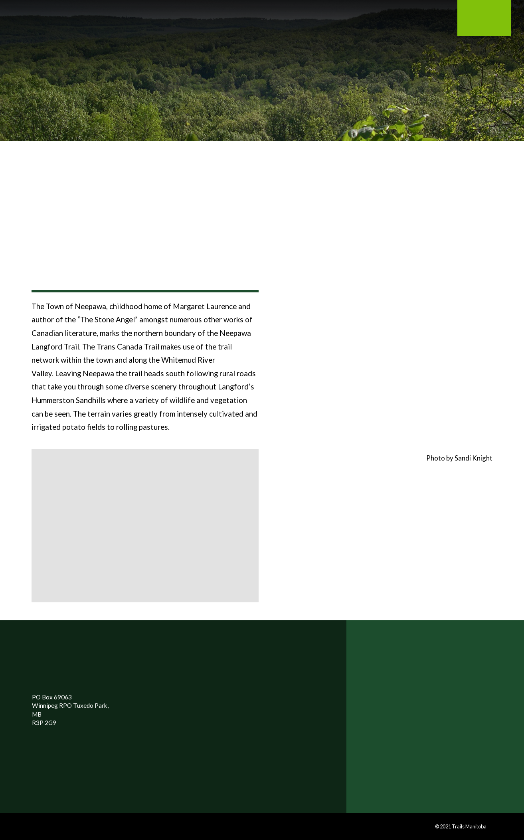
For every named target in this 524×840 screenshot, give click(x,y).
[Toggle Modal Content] (82, 22)
